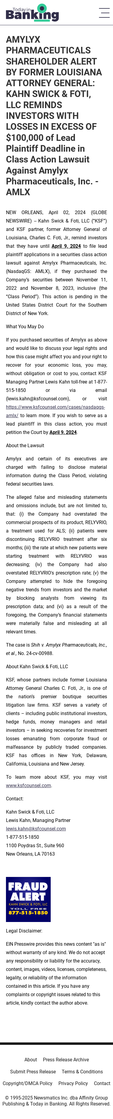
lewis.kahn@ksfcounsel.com (36, 829)
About (30, 1060)
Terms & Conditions (82, 1072)
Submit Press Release (33, 1072)
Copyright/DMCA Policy (27, 1083)
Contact (102, 1083)
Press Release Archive (66, 1060)
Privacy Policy (73, 1083)
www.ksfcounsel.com (28, 785)
